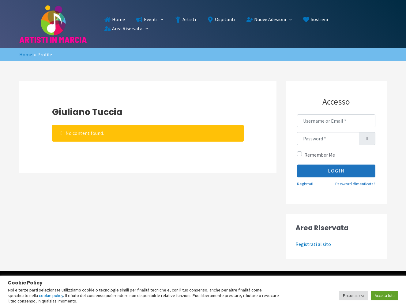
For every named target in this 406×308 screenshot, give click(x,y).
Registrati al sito (313, 244)
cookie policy (51, 295)
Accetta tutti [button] (385, 295)
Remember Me (319, 155)
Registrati (305, 184)
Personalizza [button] (353, 295)
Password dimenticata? (355, 184)
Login (336, 171)
